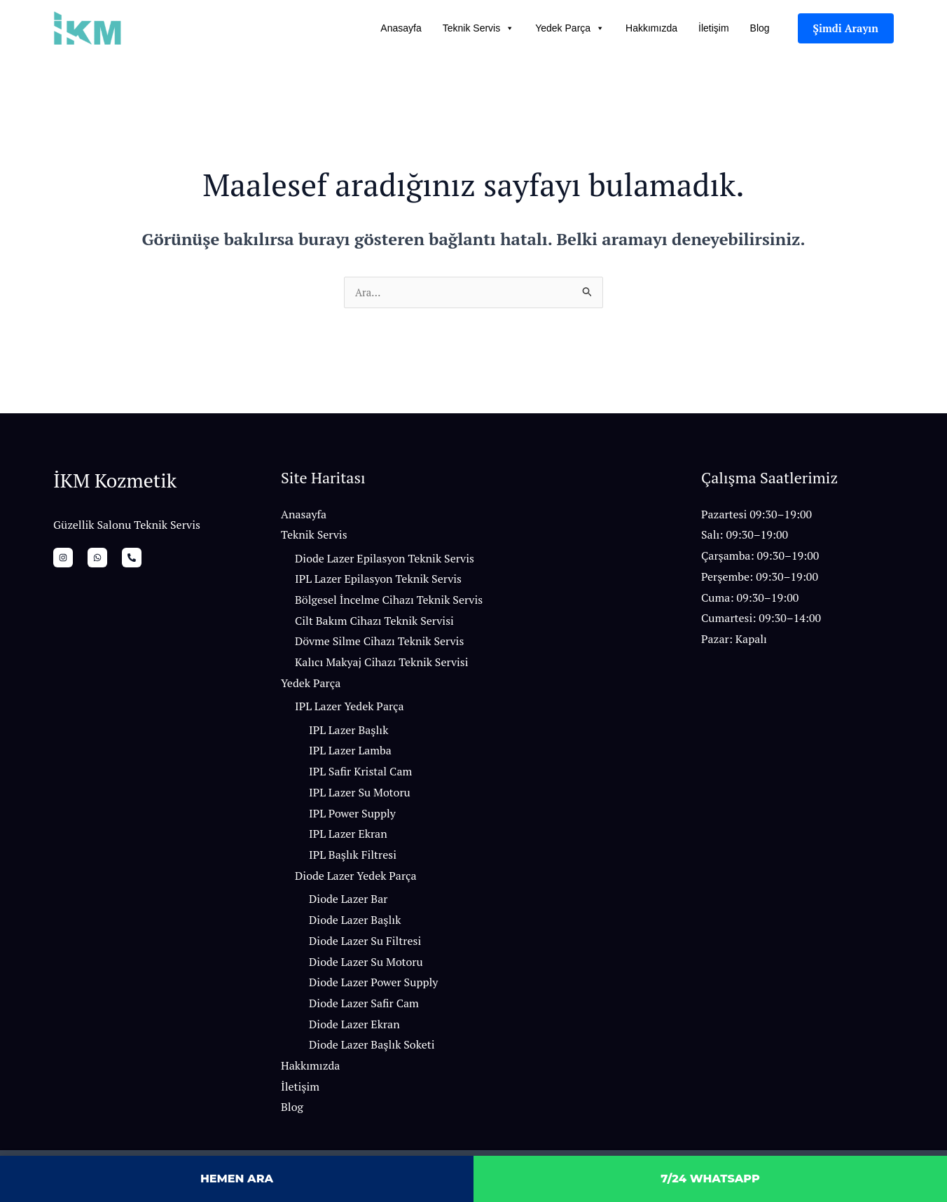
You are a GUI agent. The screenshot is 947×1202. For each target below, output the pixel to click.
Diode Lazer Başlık (355, 922)
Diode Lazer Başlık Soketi (372, 1047)
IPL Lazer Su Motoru (359, 795)
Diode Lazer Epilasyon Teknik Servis (384, 560)
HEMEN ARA (236, 1178)
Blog (760, 28)
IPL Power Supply (352, 816)
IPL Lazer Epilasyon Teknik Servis (378, 581)
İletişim (713, 28)
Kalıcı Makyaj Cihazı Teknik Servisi (382, 664)
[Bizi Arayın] (116, 559)
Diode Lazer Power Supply (373, 985)
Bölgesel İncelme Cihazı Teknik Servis (389, 602)
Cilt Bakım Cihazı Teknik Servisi (374, 622)
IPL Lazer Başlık (348, 732)
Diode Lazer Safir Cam (364, 1006)
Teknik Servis (478, 28)
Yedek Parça (569, 28)
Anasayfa (400, 28)
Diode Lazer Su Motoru (366, 964)
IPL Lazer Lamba (350, 753)
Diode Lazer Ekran (354, 1027)
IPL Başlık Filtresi (352, 857)
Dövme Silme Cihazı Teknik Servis (379, 643)
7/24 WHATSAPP (710, 1178)
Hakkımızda (651, 28)
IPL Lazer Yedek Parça (349, 709)
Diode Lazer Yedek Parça (356, 878)
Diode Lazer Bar (348, 901)
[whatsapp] (89, 559)
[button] (846, 28)
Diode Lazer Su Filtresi (365, 943)
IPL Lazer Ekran (348, 836)
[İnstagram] (63, 559)
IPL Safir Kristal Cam (360, 774)
